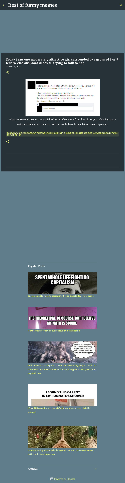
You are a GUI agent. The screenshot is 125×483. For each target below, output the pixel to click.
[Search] (121, 5)
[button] (7, 72)
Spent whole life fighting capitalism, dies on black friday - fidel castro (61, 296)
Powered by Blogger (62, 479)
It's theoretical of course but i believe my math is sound (54, 331)
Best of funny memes (32, 5)
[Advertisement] (62, 32)
